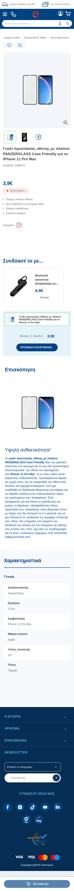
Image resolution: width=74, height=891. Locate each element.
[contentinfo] (37, 851)
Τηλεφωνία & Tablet (35, 37)
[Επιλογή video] (38, 137)
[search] (37, 23)
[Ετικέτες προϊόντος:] (19, 56)
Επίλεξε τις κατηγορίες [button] (19, 767)
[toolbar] (37, 137)
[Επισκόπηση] (37, 456)
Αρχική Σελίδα (12, 37)
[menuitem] (5, 14)
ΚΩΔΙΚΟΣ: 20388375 (14, 165)
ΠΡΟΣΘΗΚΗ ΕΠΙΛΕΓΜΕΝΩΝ (36, 347)
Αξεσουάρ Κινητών (60, 37)
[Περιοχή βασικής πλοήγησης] (37, 14)
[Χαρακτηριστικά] (37, 627)
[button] (60, 23)
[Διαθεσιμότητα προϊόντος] (37, 193)
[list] (37, 210)
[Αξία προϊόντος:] (37, 184)
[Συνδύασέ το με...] (37, 307)
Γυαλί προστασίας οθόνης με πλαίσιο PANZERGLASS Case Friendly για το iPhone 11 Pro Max (36, 154)
